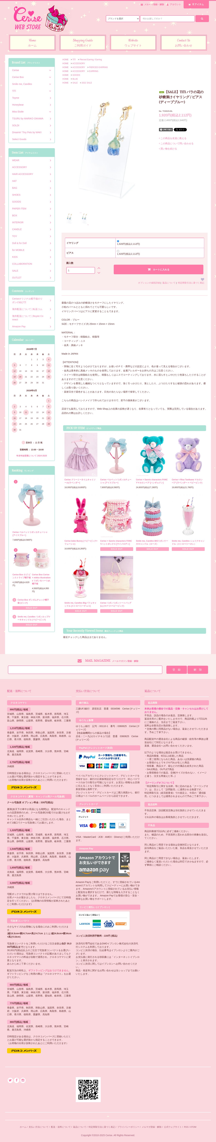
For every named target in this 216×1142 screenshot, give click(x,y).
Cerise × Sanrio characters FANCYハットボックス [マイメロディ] (116, 542)
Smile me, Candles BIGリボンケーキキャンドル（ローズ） (152, 542)
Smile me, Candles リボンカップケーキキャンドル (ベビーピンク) (34, 618)
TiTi (74, 59)
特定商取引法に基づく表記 (191, 283)
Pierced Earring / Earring (91, 59)
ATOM (193, 1127)
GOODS (76, 75)
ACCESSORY (78, 63)
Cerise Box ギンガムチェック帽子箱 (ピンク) (33, 601)
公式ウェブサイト (173, 1127)
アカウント (175, 4)
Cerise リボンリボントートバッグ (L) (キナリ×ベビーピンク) (115, 604)
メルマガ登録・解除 (154, 4)
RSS (186, 1127)
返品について (169, 283)
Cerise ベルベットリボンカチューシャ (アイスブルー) (115, 481)
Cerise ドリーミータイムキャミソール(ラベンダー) (80, 481)
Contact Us (183, 43)
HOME (65, 59)
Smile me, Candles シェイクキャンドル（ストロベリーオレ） (188, 542)
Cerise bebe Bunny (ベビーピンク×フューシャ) (80, 542)
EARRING (93, 71)
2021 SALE (87, 83)
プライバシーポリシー (128, 1127)
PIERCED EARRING (98, 67)
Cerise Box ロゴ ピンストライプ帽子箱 (21, 576)
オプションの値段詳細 (149, 283)
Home (32, 43)
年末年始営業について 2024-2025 (31, 456)
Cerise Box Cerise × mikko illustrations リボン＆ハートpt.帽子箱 (41, 579)
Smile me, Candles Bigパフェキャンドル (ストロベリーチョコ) (80, 604)
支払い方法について (38, 1127)
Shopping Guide (82, 43)
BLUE (75, 79)
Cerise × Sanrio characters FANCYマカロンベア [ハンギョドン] (152, 481)
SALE (75, 83)
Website (133, 43)
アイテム (195, 4)
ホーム (23, 1127)
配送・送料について (61, 1127)
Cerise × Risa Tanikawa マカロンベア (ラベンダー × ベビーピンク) (187, 481)
